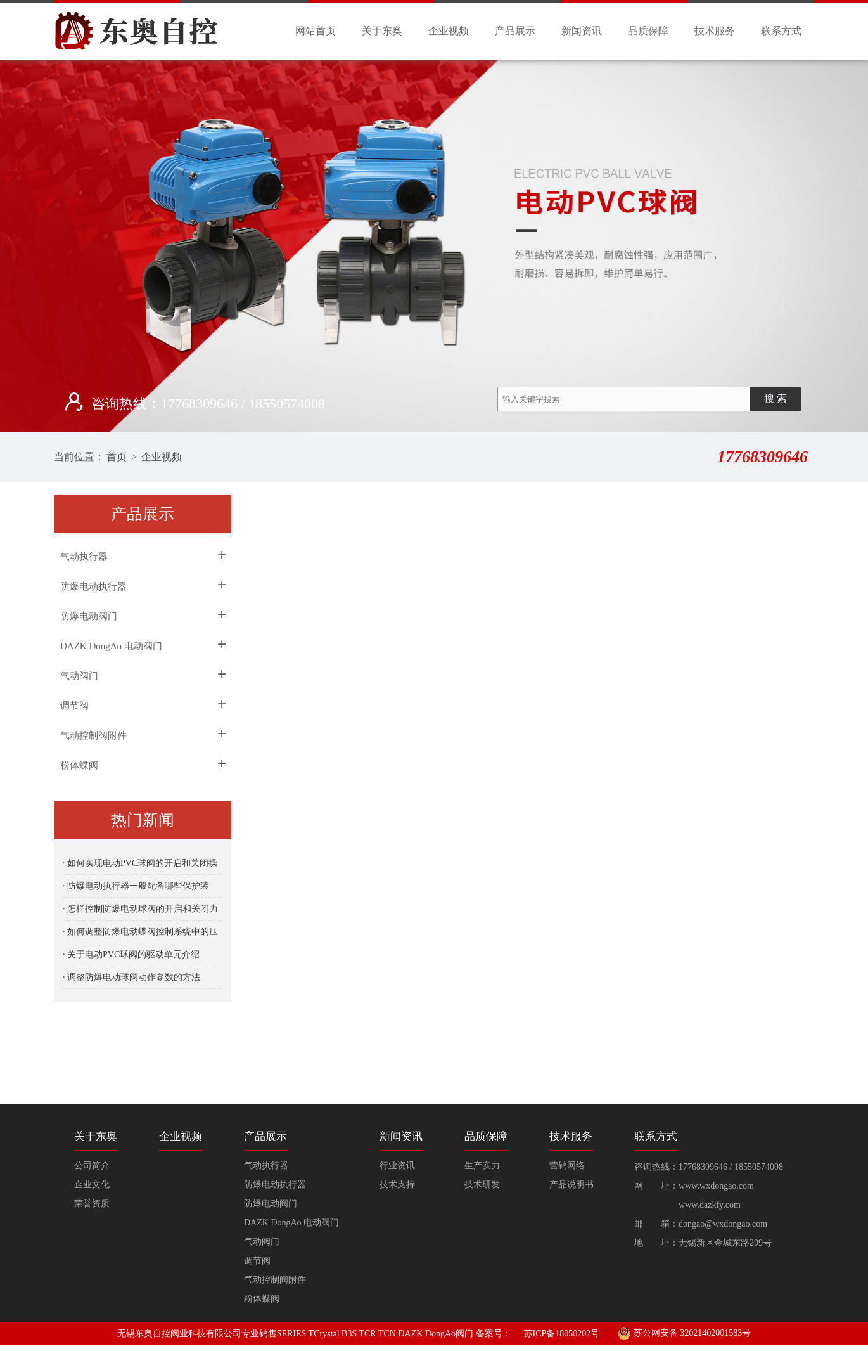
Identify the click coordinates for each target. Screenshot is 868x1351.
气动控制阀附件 (93, 735)
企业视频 (448, 30)
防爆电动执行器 (93, 586)
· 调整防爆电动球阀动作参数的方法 (131, 977)
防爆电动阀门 (88, 616)
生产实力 (482, 1165)
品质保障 (648, 30)
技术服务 (714, 30)
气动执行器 (84, 557)
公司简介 (92, 1165)
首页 (116, 456)
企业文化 (92, 1184)
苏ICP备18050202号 (562, 1333)
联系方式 (781, 30)
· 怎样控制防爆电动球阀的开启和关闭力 (140, 909)
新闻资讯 (581, 30)
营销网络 (567, 1165)
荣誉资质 (92, 1203)
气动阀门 (79, 676)
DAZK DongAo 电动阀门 (111, 646)
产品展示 (515, 30)
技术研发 (482, 1184)
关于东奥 (382, 30)
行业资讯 (397, 1165)
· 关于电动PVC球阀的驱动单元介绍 (131, 954)
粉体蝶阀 (79, 765)
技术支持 (397, 1184)
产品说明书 (571, 1184)
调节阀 (74, 706)
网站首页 (315, 30)
